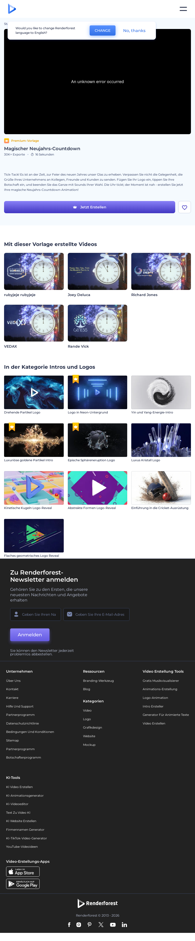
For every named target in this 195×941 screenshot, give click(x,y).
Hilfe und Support (20, 706)
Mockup (89, 745)
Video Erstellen (154, 723)
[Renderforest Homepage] (12, 9)
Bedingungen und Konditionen (30, 732)
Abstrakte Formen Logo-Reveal (92, 508)
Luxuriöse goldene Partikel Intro (28, 460)
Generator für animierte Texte (166, 715)
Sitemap (12, 740)
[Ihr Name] (35, 614)
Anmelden (30, 635)
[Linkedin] (124, 925)
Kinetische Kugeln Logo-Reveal (28, 508)
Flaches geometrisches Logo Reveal (31, 556)
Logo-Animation (155, 698)
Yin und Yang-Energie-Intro (152, 412)
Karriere (12, 698)
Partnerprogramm (20, 715)
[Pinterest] (89, 925)
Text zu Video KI (18, 812)
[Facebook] (69, 925)
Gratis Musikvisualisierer (161, 681)
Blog (86, 689)
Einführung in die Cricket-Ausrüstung (159, 508)
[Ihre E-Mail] (96, 614)
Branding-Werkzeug (98, 681)
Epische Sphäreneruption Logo (91, 460)
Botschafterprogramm (23, 757)
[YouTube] (113, 925)
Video (87, 710)
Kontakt (12, 689)
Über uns (13, 681)
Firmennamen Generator (25, 829)
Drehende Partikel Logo (22, 412)
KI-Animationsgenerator (25, 795)
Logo (87, 719)
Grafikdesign (92, 727)
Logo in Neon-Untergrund (88, 412)
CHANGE (102, 30)
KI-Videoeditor (17, 804)
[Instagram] (78, 925)
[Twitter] (101, 925)
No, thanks (134, 30)
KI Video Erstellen (19, 787)
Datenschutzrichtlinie (22, 723)
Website (89, 736)
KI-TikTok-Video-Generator (26, 838)
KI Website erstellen (21, 821)
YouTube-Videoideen (22, 847)
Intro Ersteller (153, 706)
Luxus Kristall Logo (145, 460)
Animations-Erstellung (160, 689)
